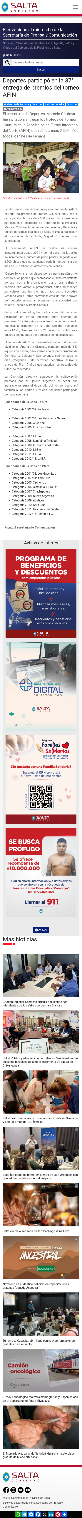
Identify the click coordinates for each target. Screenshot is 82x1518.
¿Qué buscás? (12, 55)
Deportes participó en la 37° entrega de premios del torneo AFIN (41, 87)
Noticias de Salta (54, 104)
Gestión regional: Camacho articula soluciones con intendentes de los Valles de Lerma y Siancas (35, 1003)
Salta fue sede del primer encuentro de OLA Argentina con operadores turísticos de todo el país (40, 1176)
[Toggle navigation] (76, 7)
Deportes (72, 104)
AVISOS (41, 929)
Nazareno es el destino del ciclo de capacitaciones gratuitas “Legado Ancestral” (36, 1285)
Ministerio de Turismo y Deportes (23, 104)
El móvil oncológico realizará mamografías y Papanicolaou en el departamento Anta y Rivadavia (40, 1398)
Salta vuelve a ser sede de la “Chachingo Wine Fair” (36, 1231)
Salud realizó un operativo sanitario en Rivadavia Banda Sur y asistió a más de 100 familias (41, 1120)
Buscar (41, 69)
